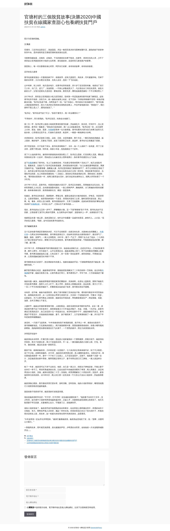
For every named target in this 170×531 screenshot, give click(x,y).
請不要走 (30, 436)
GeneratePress (96, 527)
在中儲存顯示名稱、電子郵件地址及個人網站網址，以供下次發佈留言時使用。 (62, 507)
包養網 (51, 129)
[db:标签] (30, 438)
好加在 (28, 4)
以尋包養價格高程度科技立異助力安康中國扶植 (43, 443)
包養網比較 (35, 204)
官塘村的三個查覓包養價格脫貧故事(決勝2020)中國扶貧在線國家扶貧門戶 (52, 440)
